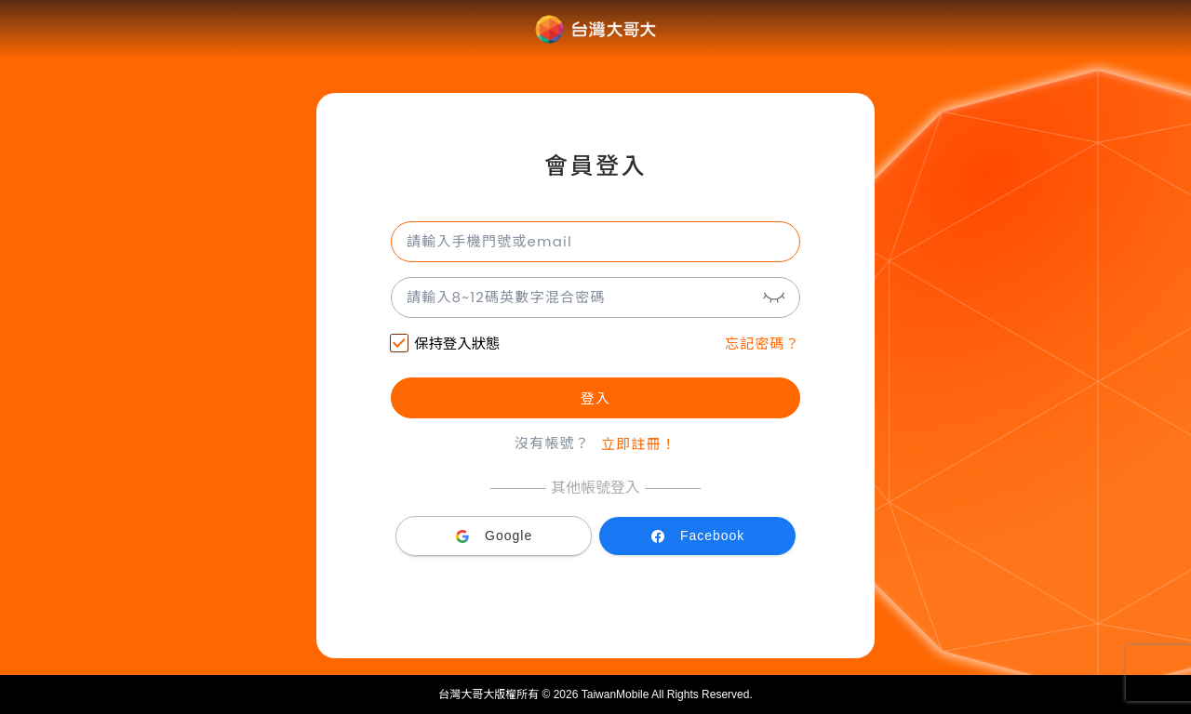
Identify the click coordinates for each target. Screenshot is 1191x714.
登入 (595, 398)
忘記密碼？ (762, 343)
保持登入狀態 (445, 345)
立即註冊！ (638, 444)
